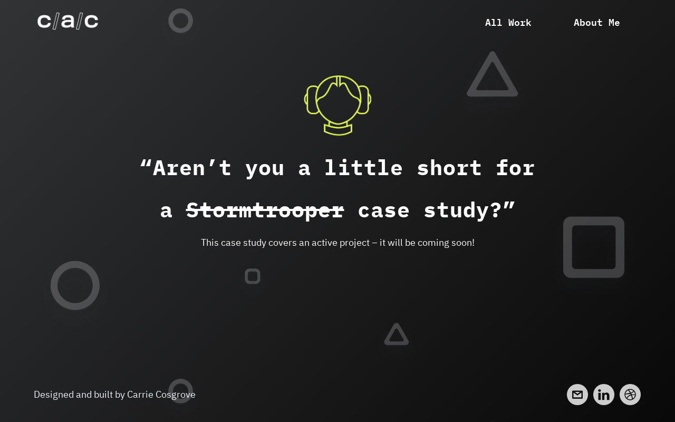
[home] (68, 21)
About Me (597, 21)
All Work (508, 21)
